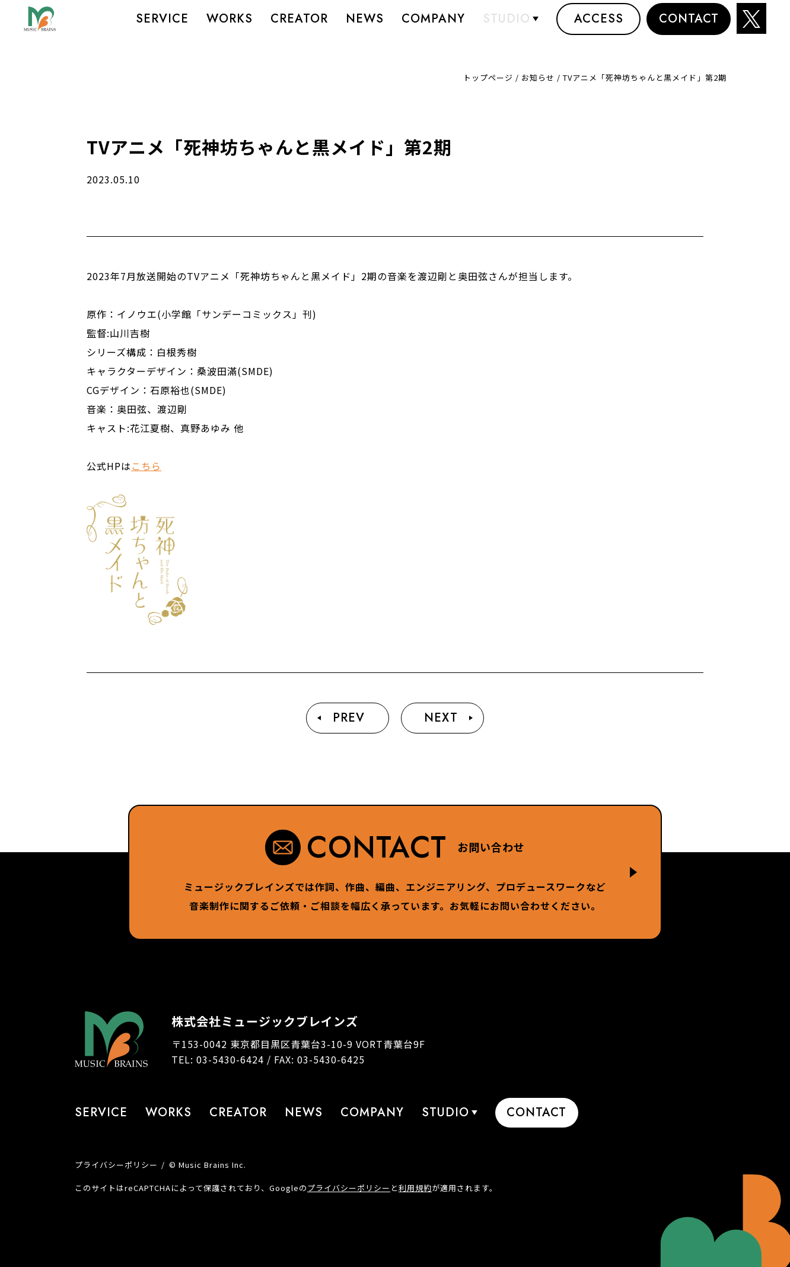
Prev (349, 717)
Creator (299, 26)
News (365, 26)
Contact (689, 26)
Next (441, 717)
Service (162, 26)
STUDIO (506, 26)
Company (433, 26)
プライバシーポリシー (116, 1164)
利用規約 (415, 1187)
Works (229, 26)
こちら (146, 466)
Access (598, 26)
